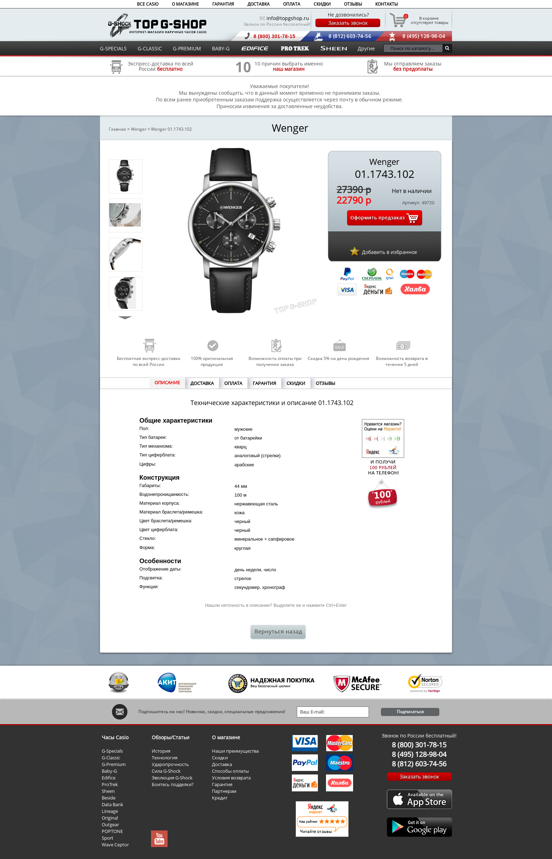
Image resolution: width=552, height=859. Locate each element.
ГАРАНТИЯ (223, 4)
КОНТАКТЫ (386, 4)
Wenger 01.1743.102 (171, 129)
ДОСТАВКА (258, 4)
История (161, 751)
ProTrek (110, 784)
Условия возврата (231, 777)
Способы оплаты (230, 771)
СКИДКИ (322, 4)
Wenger (138, 129)
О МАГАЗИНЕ (185, 4)
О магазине (226, 737)
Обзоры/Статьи (170, 737)
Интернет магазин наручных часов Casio (157, 25)
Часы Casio (115, 737)
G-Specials (112, 751)
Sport (107, 838)
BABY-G (221, 48)
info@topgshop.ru (287, 18)
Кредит (219, 798)
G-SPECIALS (113, 48)
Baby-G (109, 771)
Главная (117, 129)
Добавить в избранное (389, 252)
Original (110, 818)
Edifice (108, 777)
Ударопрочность (170, 764)
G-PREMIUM (187, 48)
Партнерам (224, 791)
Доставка (222, 764)
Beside (108, 798)
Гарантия (222, 784)
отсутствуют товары (429, 20)
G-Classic (111, 757)
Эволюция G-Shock (172, 777)
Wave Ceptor (115, 844)
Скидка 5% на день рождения (338, 358)
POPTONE (112, 831)
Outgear (110, 824)
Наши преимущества (235, 751)
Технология (164, 757)
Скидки (220, 757)
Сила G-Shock (166, 771)
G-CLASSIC (150, 48)
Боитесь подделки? (173, 784)
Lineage (110, 811)
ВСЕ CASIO (147, 4)
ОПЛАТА (291, 4)
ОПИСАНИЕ (167, 382)
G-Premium (114, 764)
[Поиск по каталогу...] (414, 48)
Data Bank (112, 804)
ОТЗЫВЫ (353, 4)
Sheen (108, 791)
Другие (366, 48)
